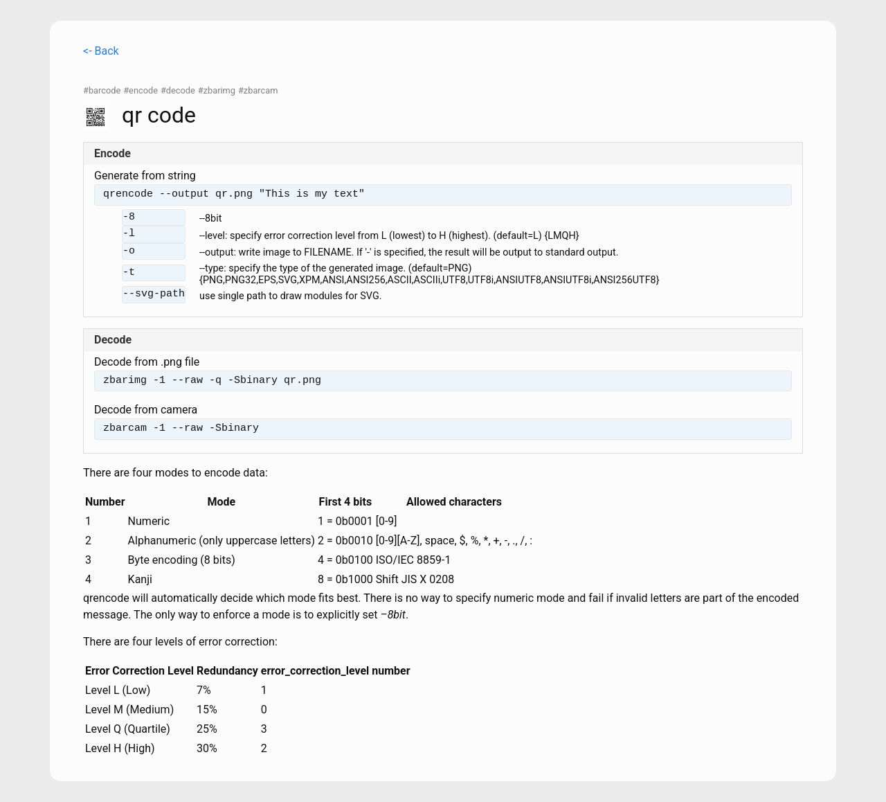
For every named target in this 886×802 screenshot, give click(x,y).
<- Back (101, 50)
